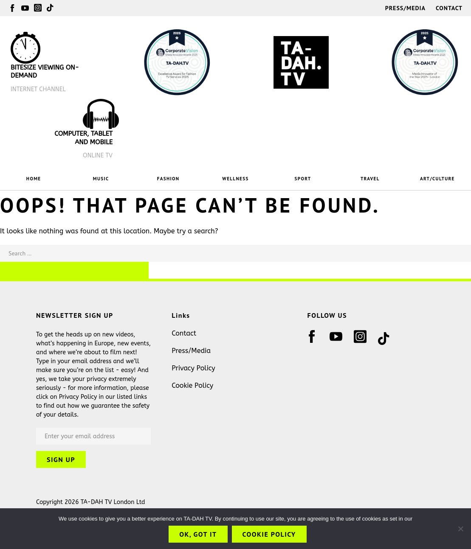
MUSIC (101, 179)
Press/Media (405, 8)
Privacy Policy (193, 368)
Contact (449, 8)
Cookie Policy (192, 385)
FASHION (168, 179)
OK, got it (198, 534)
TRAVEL (370, 179)
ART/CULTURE (437, 179)
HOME (33, 179)
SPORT (303, 179)
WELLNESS (235, 179)
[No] (460, 528)
